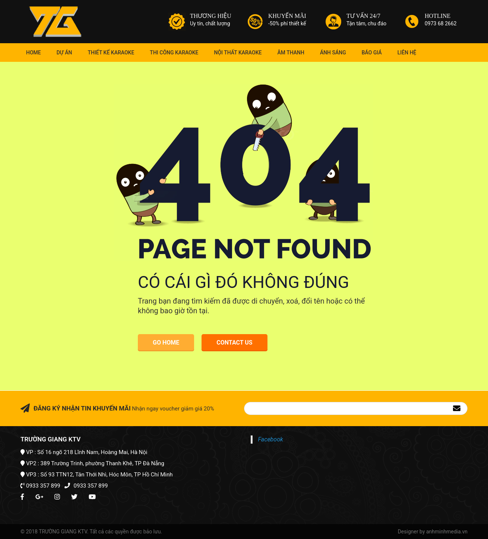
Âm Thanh (290, 53)
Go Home (166, 342)
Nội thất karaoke (238, 53)
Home (33, 53)
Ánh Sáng (333, 53)
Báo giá (372, 53)
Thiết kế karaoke (111, 53)
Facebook (270, 439)
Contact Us (234, 342)
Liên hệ (406, 53)
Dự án (64, 53)
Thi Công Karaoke (174, 53)
